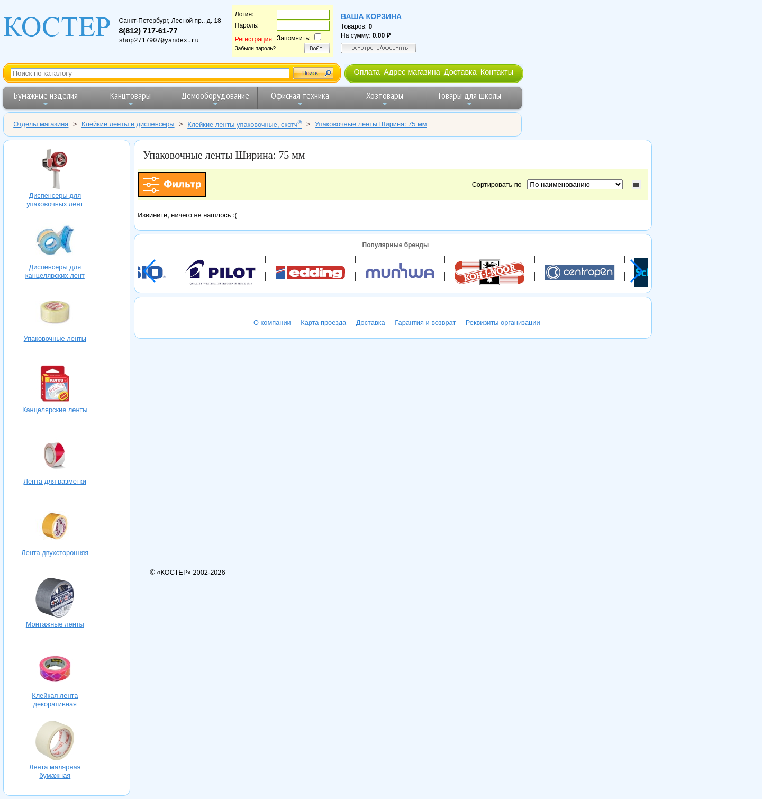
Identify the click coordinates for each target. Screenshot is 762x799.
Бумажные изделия (46, 98)
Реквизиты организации (503, 322)
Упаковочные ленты (55, 313)
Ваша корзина (371, 16)
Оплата (366, 72)
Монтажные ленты (55, 599)
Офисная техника (300, 98)
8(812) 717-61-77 (148, 30)
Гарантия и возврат (425, 322)
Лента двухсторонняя (55, 527)
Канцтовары (130, 98)
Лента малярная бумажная (55, 742)
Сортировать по (498, 184)
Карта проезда (323, 322)
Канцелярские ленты (55, 385)
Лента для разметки (55, 456)
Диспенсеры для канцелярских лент (55, 242)
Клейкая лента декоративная (55, 670)
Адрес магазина (412, 72)
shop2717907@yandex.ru (158, 40)
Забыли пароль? (255, 48)
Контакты (496, 72)
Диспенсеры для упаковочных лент (55, 170)
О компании (272, 322)
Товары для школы (469, 98)
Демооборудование (215, 98)
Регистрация (253, 39)
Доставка (460, 72)
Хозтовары (384, 98)
